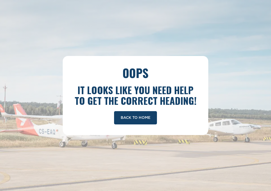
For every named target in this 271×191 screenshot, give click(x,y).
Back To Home (135, 118)
